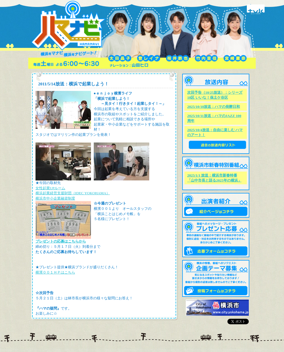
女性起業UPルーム (50, 188)
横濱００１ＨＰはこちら (55, 272)
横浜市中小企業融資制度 (55, 198)
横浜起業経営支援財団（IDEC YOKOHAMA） (73, 193)
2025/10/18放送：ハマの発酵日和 (213, 106)
